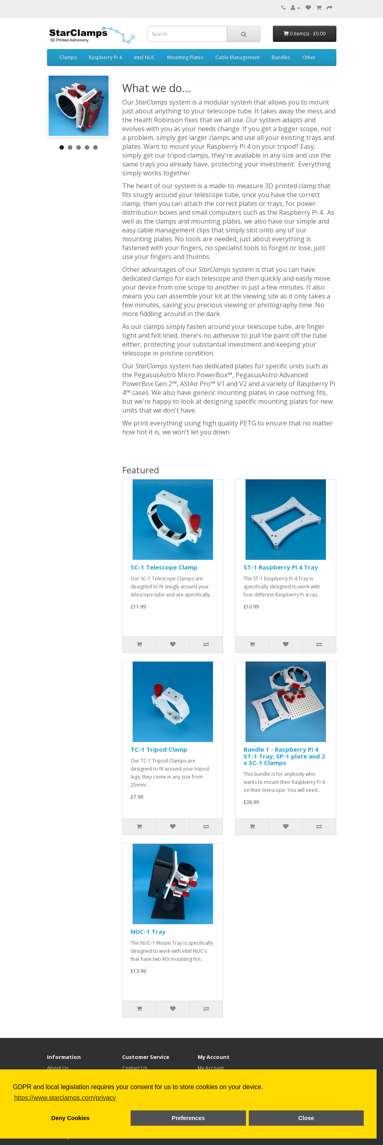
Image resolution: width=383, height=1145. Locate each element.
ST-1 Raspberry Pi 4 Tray (281, 567)
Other (308, 57)
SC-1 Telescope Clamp (164, 567)
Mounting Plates (185, 57)
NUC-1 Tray (148, 931)
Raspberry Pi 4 (105, 57)
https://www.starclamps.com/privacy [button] (65, 1097)
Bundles (281, 57)
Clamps (68, 57)
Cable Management (237, 57)
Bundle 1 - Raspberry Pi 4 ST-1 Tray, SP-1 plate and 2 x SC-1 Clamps (284, 756)
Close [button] (306, 1118)
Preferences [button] (188, 1118)
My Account (211, 1068)
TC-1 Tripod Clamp (159, 749)
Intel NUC (144, 57)
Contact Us (134, 1068)
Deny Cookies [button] (70, 1118)
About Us (57, 1068)
